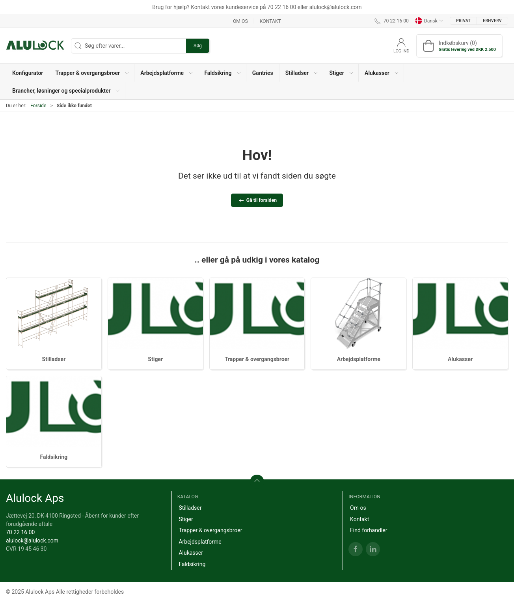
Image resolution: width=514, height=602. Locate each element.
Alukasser (460, 359)
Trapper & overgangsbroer (257, 359)
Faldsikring (54, 457)
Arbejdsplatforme (358, 359)
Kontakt (270, 21)
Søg (198, 45)
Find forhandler (368, 530)
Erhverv (492, 21)
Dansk (429, 20)
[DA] (35, 46)
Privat (463, 21)
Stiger (155, 359)
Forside (38, 105)
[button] (91, 73)
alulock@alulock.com (32, 540)
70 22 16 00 (20, 532)
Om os (240, 21)
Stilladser (54, 359)
